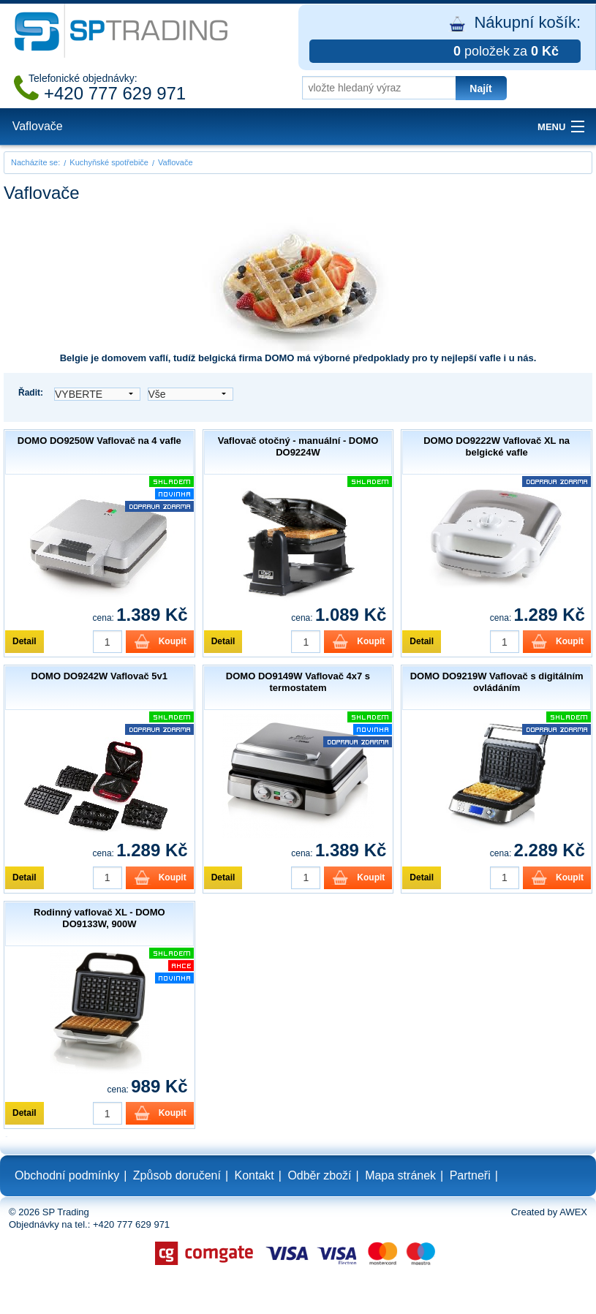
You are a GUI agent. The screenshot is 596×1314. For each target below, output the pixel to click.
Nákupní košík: (445, 38)
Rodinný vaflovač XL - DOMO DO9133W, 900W (99, 918)
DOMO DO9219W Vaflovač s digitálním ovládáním (497, 682)
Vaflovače (37, 126)
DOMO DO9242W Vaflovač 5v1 (99, 676)
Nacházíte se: (35, 162)
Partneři (470, 1175)
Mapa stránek (400, 1175)
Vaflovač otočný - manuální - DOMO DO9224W (298, 446)
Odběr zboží (319, 1175)
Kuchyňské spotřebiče (108, 162)
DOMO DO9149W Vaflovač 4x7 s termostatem (298, 682)
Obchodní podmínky (67, 1175)
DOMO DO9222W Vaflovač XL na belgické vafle (496, 446)
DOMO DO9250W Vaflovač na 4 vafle (99, 440)
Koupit (172, 641)
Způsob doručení (177, 1175)
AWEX (573, 1212)
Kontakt (254, 1175)
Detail (24, 641)
